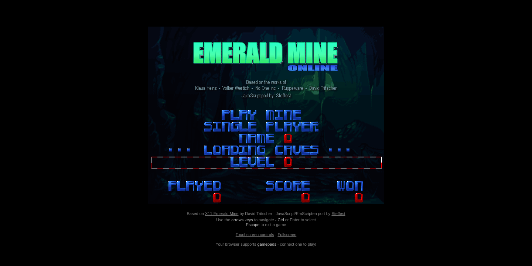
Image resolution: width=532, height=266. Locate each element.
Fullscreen (286, 234)
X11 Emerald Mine (222, 213)
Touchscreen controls (255, 234)
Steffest (338, 213)
